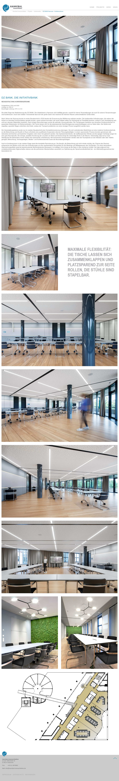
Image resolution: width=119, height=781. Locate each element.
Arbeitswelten (37, 11)
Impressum (6, 774)
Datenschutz (18, 774)
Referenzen (30, 774)
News (115, 7)
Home (92, 7)
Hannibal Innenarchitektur (19, 11)
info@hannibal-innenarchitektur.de (15, 768)
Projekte (100, 7)
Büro (109, 7)
